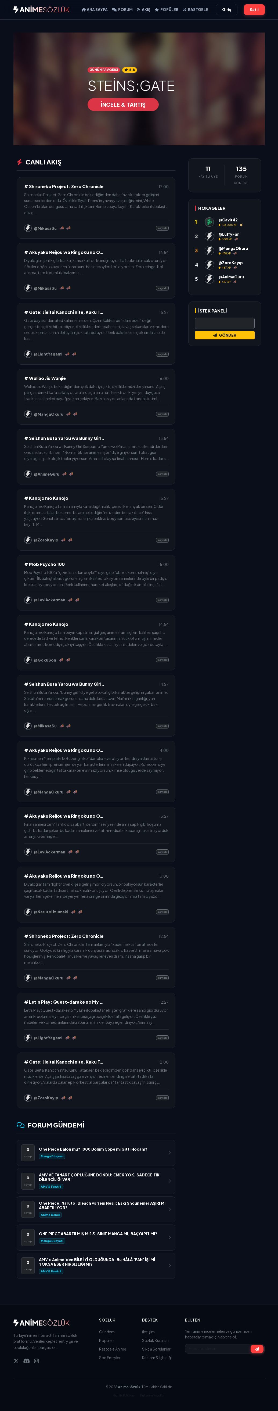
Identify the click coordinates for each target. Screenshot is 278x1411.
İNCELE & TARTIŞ (123, 104)
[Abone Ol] (257, 1349)
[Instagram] (36, 1361)
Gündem (107, 1331)
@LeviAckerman (49, 599)
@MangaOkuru (48, 414)
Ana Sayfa (95, 9)
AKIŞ (143, 9)
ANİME (41, 9)
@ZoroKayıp (46, 539)
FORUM (122, 9)
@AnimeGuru (46, 474)
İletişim (148, 1331)
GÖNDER (224, 335)
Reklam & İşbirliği (157, 1357)
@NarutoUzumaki (51, 911)
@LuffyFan (229, 234)
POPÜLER (166, 9)
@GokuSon (45, 660)
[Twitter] (16, 1361)
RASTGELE (195, 9)
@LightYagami (48, 353)
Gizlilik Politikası (124, 1395)
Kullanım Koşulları (152, 1395)
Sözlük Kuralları (155, 1340)
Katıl (254, 9)
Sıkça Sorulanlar (156, 1349)
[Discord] (26, 1361)
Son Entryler (110, 1357)
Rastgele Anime (112, 1349)
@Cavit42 (228, 219)
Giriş (226, 9)
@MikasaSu (45, 228)
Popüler (106, 1340)
